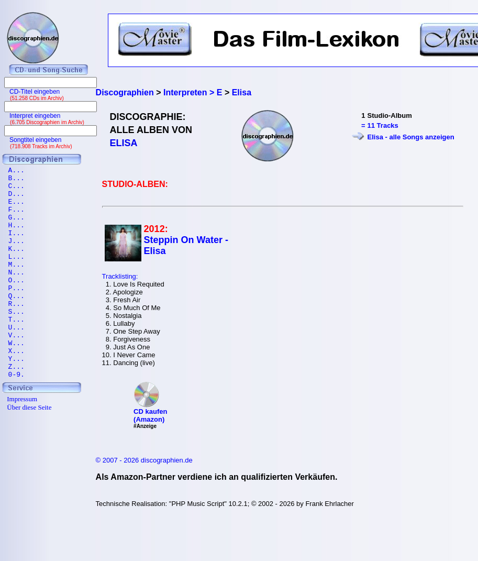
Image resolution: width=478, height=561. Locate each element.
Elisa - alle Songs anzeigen (411, 137)
